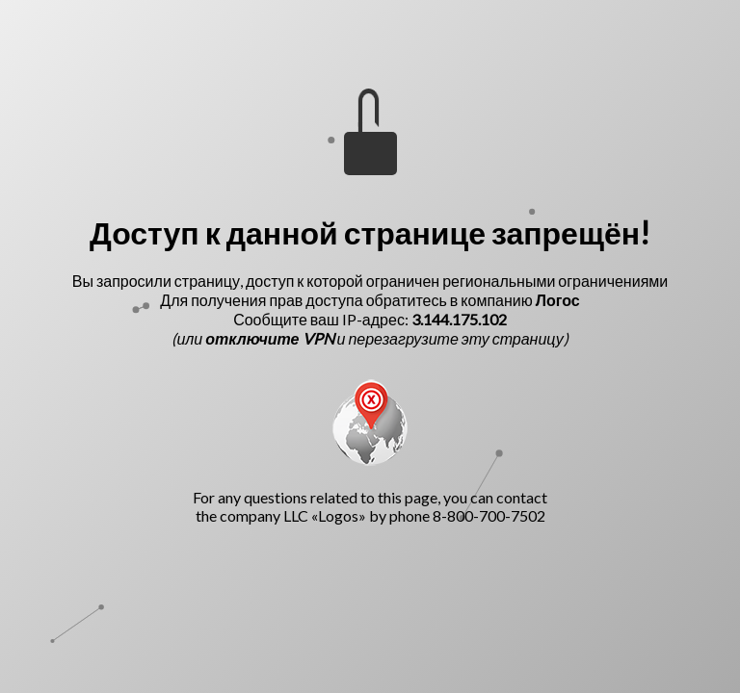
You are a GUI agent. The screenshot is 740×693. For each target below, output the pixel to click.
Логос (558, 300)
